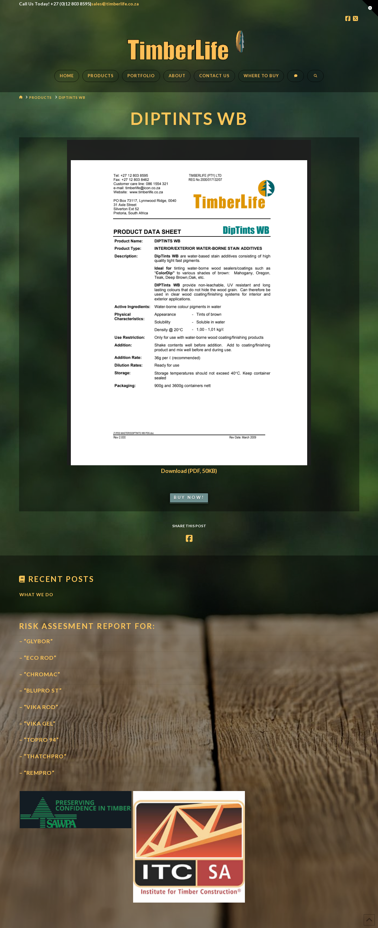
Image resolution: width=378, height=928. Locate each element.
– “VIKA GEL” (37, 723)
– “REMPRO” (37, 772)
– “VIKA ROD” (38, 707)
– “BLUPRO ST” (40, 690)
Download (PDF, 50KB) (189, 470)
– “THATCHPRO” (43, 756)
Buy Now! (189, 497)
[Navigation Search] (315, 79)
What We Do (36, 594)
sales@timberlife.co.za (115, 3)
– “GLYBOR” (36, 641)
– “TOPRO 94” (39, 739)
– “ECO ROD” (38, 657)
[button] (370, 8)
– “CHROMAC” (39, 674)
